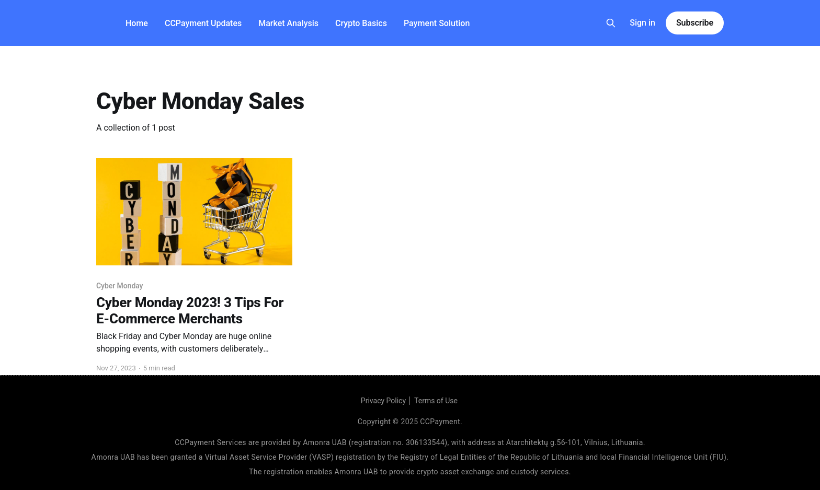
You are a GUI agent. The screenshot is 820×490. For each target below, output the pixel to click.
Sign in (642, 23)
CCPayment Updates (203, 23)
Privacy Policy (383, 400)
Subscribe (694, 23)
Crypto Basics (361, 23)
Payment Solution (437, 23)
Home (137, 23)
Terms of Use (436, 400)
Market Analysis (288, 23)
